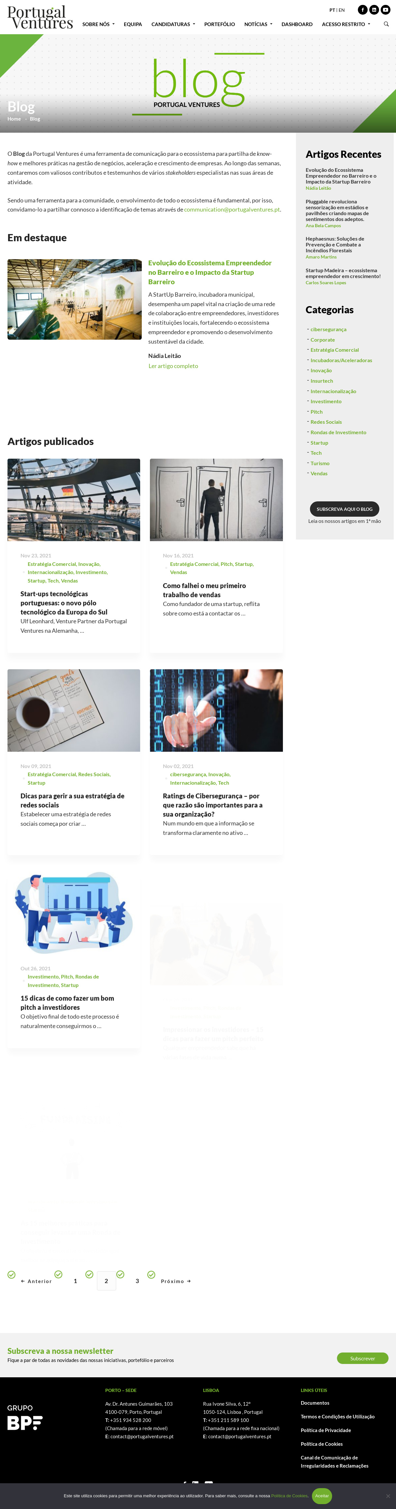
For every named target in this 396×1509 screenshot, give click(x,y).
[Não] (388, 1496)
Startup (36, 610)
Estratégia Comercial (52, 593)
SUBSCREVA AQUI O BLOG (345, 534)
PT (332, 10)
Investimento (91, 601)
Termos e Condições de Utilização (338, 1416)
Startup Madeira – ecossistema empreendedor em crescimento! (343, 273)
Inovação (88, 593)
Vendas (69, 610)
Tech (53, 610)
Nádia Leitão (318, 188)
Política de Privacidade (326, 1430)
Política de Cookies (322, 1444)
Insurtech (322, 406)
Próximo (176, 1281)
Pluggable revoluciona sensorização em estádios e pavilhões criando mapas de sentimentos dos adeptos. (337, 210)
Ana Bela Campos (323, 225)
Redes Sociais (326, 447)
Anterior (36, 1281)
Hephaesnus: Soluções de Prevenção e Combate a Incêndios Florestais (335, 244)
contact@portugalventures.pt (142, 1436)
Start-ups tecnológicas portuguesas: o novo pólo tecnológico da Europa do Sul (64, 632)
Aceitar (322, 1495)
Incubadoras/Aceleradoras (341, 385)
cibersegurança (328, 354)
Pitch (317, 437)
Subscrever (362, 1358)
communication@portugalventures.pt (232, 209)
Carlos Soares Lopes (326, 282)
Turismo (320, 488)
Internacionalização (50, 601)
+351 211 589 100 (228, 1420)
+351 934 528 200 (130, 1420)
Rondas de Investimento (338, 457)
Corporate (323, 365)
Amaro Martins (321, 256)
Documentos (315, 1403)
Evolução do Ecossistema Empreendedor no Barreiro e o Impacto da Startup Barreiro (341, 176)
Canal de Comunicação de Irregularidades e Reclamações (335, 1462)
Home (14, 119)
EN (342, 10)
